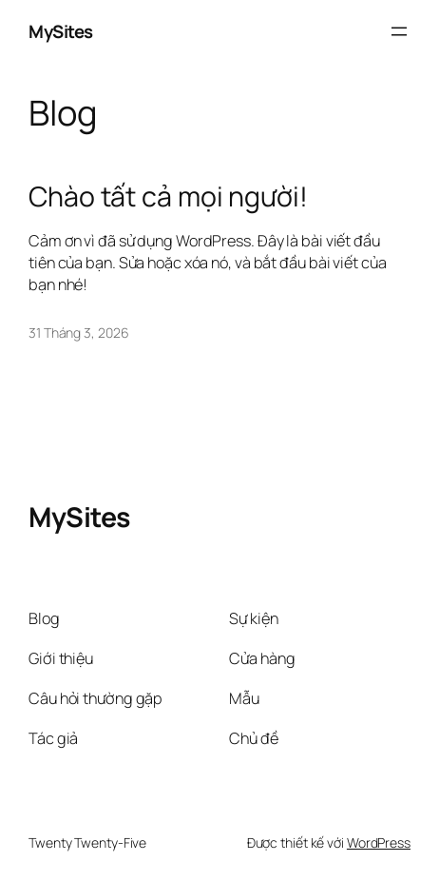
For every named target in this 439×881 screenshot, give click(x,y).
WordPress (378, 842)
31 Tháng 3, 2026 (78, 332)
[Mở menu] (399, 31)
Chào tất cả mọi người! (168, 197)
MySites (61, 31)
